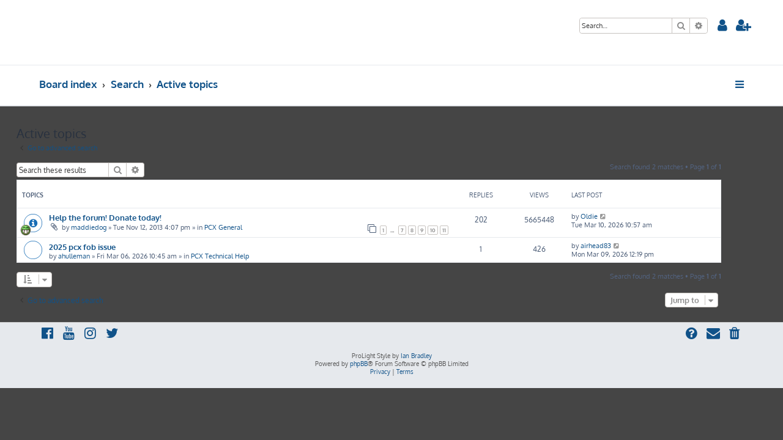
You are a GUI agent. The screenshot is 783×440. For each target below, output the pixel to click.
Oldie (611, 216)
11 (467, 230)
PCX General (246, 227)
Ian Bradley (416, 355)
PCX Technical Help (242, 256)
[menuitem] (722, 26)
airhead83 (618, 245)
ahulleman (97, 256)
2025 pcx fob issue (105, 246)
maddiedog (111, 227)
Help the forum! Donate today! (128, 217)
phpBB (359, 363)
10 (455, 230)
